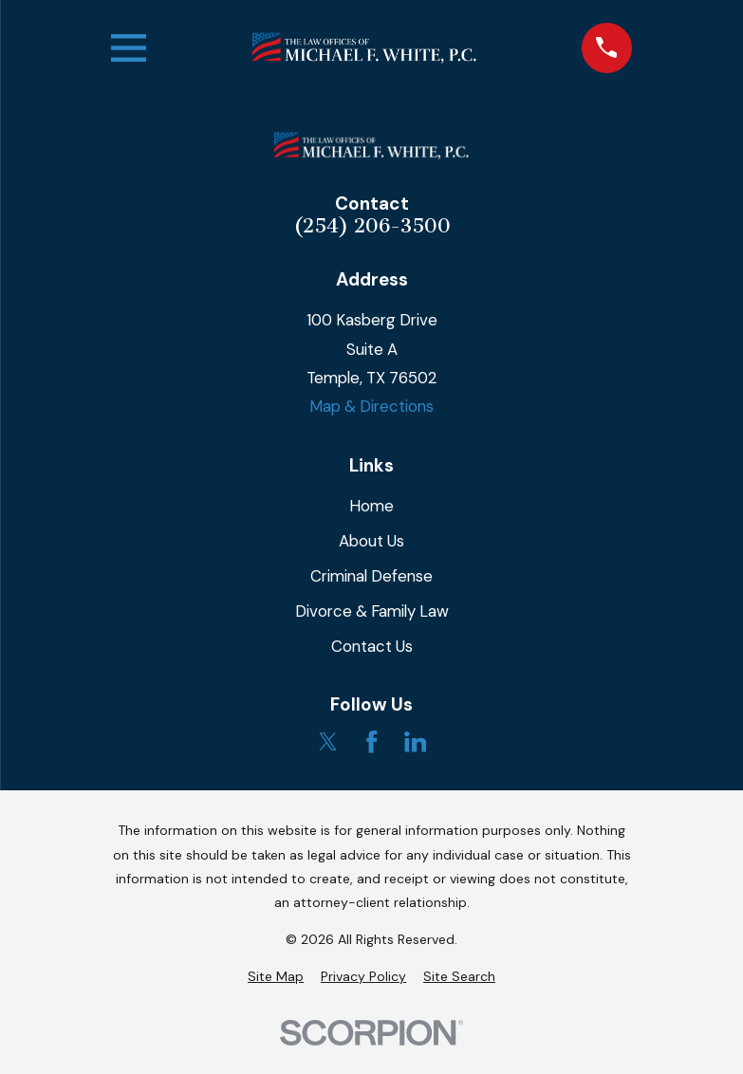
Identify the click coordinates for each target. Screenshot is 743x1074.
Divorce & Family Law (372, 611)
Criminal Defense (371, 575)
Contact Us (372, 646)
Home (371, 505)
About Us (371, 540)
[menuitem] (276, 977)
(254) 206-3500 (372, 226)
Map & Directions (371, 406)
